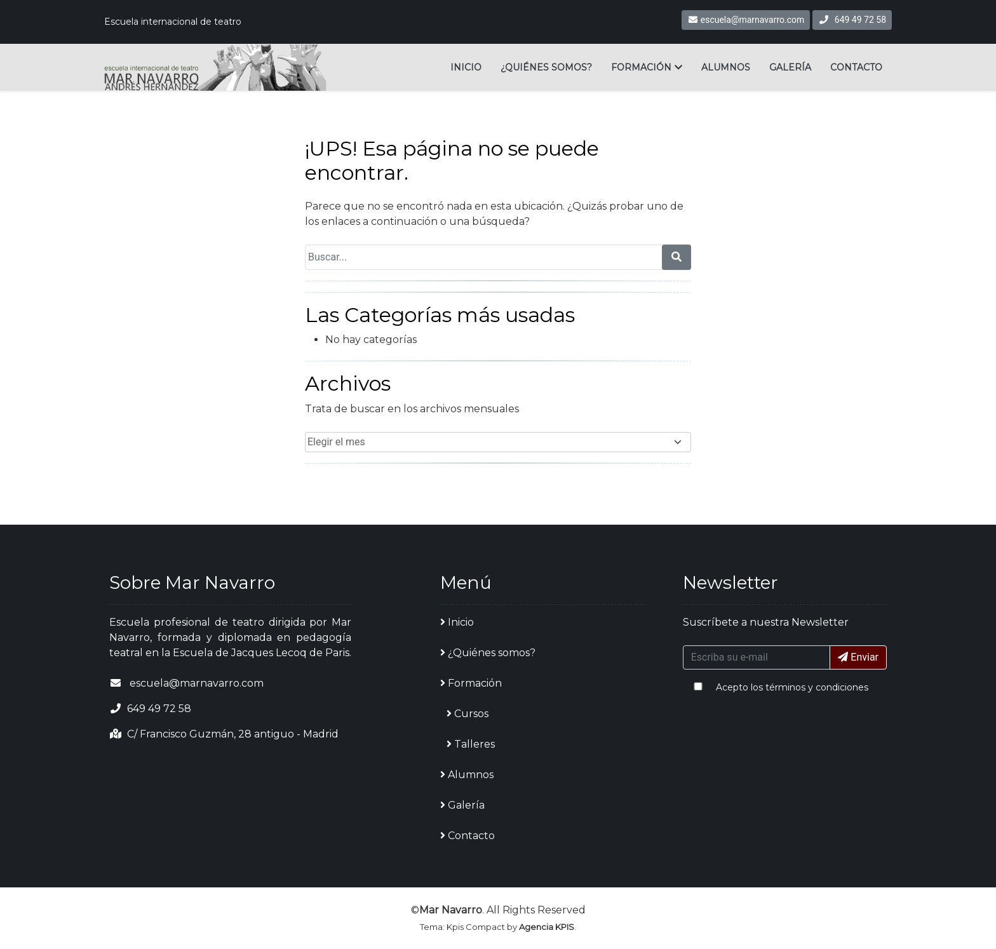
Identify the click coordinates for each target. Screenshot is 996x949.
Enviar (858, 657)
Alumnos (725, 67)
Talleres (471, 744)
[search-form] (676, 257)
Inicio (465, 67)
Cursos (467, 714)
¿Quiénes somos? (546, 67)
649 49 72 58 (860, 20)
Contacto (856, 67)
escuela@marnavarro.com (745, 20)
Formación (641, 67)
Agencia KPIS (546, 927)
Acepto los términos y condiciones (792, 687)
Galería (790, 67)
